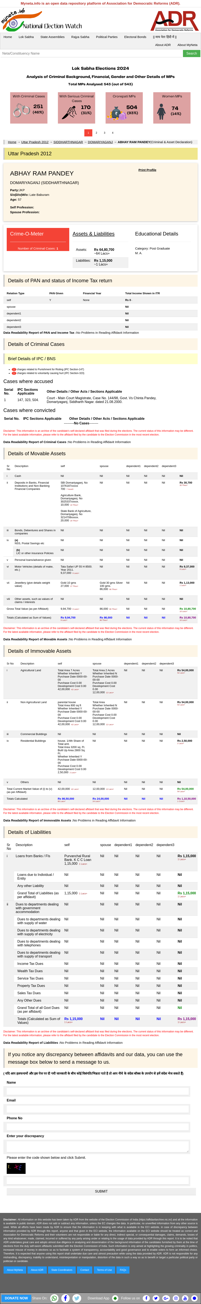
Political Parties (107, 37)
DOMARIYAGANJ (100, 142)
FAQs (123, 1270)
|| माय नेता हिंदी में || (164, 37)
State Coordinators (61, 1270)
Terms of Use (104, 1270)
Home (8, 37)
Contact (84, 1270)
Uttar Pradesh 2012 (34, 142)
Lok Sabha (26, 37)
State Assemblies (52, 37)
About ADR (163, 45)
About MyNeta (187, 45)
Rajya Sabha (80, 37)
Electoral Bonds (135, 37)
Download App (98, 1298)
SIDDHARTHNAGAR (68, 142)
